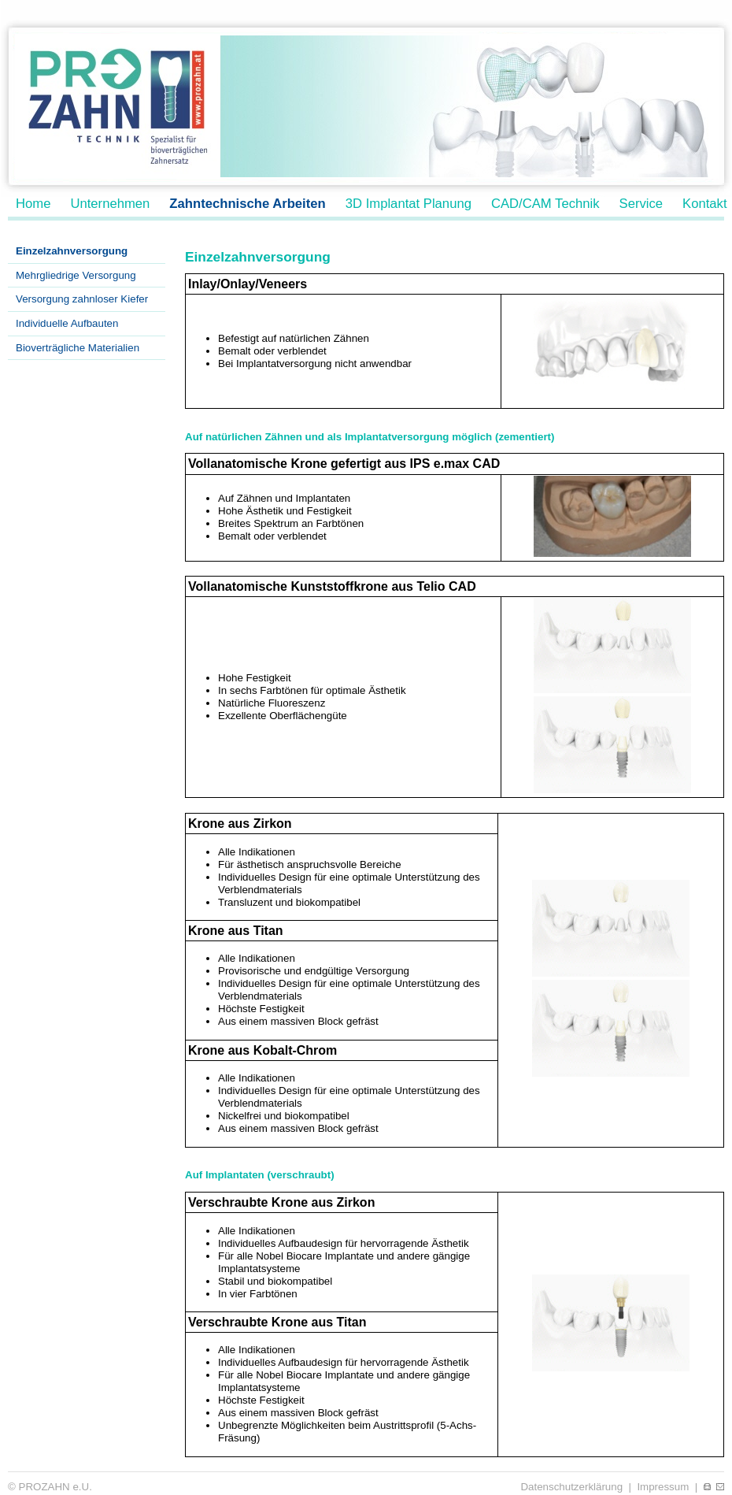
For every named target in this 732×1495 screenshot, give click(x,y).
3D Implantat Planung (408, 203)
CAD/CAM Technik (545, 203)
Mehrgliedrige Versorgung (76, 275)
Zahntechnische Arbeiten (247, 203)
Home (33, 203)
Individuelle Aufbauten (67, 323)
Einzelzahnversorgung (72, 251)
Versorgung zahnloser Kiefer (82, 299)
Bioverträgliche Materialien (77, 348)
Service (641, 203)
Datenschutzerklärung (571, 1487)
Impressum (663, 1487)
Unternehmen (110, 203)
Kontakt (704, 203)
